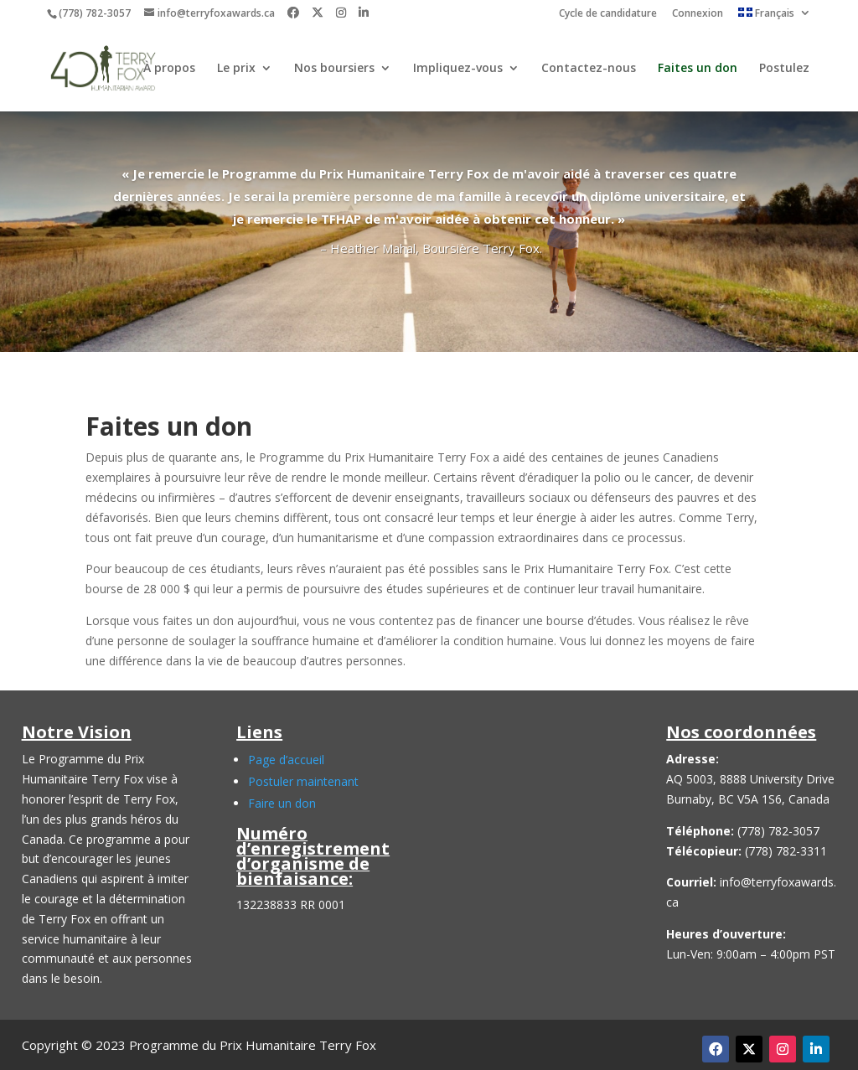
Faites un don (697, 69)
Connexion (697, 14)
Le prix (236, 69)
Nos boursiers (334, 69)
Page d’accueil (286, 760)
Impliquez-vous (458, 69)
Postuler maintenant (303, 781)
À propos (169, 69)
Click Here (429, 276)
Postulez (784, 69)
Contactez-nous (588, 69)
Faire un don (282, 803)
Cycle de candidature (608, 14)
